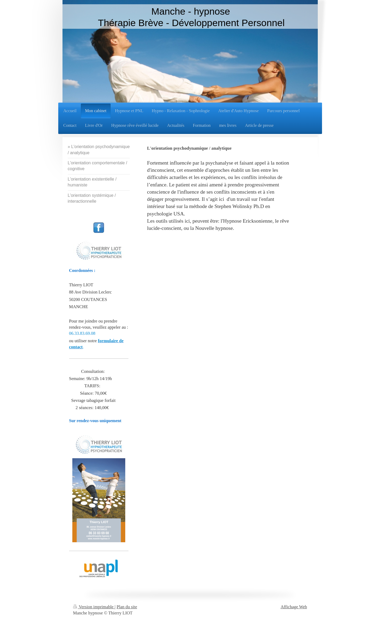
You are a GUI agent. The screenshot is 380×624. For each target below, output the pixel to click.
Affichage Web (294, 606)
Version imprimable (94, 606)
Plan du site (127, 606)
